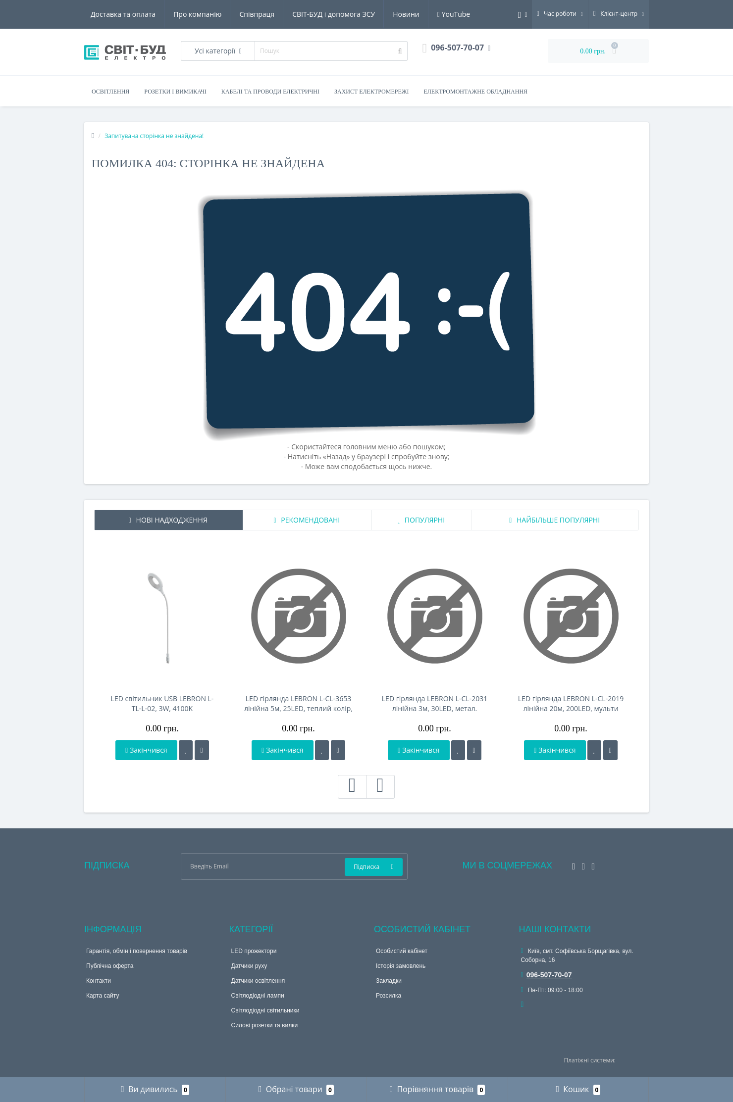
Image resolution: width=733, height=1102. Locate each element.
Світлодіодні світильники (265, 1010)
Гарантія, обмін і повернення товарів (136, 951)
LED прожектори (254, 951)
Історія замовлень (400, 965)
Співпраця (256, 14)
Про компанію (197, 14)
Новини (406, 14)
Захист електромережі (371, 91)
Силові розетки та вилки (264, 1025)
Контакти (98, 980)
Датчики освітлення (258, 980)
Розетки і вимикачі (175, 91)
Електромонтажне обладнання (476, 91)
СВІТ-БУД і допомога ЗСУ (333, 14)
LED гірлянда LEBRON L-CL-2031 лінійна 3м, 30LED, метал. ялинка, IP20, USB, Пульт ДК (434, 704)
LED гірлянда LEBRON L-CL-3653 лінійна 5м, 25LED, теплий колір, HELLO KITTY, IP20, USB (298, 704)
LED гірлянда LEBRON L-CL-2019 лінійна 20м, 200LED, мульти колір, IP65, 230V (571, 704)
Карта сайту (102, 995)
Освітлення (110, 91)
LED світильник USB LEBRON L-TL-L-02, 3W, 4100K (162, 703)
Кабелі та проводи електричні (270, 91)
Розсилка (388, 995)
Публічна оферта (109, 965)
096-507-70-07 (546, 975)
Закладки (389, 980)
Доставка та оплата (123, 14)
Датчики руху (249, 965)
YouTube (453, 14)
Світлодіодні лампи (257, 995)
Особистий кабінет (401, 951)
